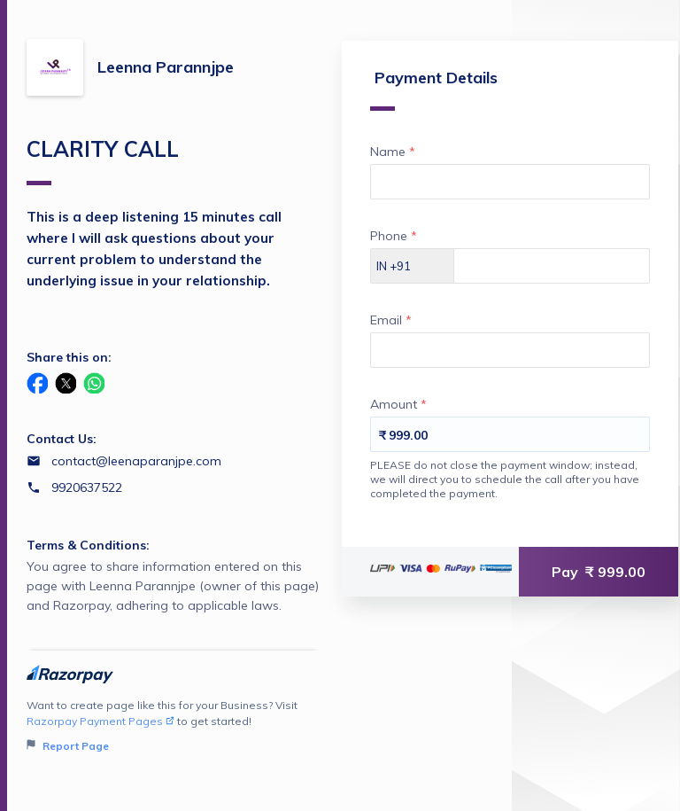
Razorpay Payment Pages (100, 721)
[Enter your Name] (510, 181)
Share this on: (69, 357)
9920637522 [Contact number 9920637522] (86, 487)
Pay (598, 572)
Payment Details (434, 89)
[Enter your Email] (510, 350)
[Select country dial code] (412, 266)
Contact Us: (62, 439)
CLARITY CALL (103, 160)
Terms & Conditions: (88, 545)
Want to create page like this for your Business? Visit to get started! (173, 726)
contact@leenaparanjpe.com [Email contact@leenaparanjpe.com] (136, 461)
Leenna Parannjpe (165, 67)
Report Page (68, 746)
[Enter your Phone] (551, 266)
